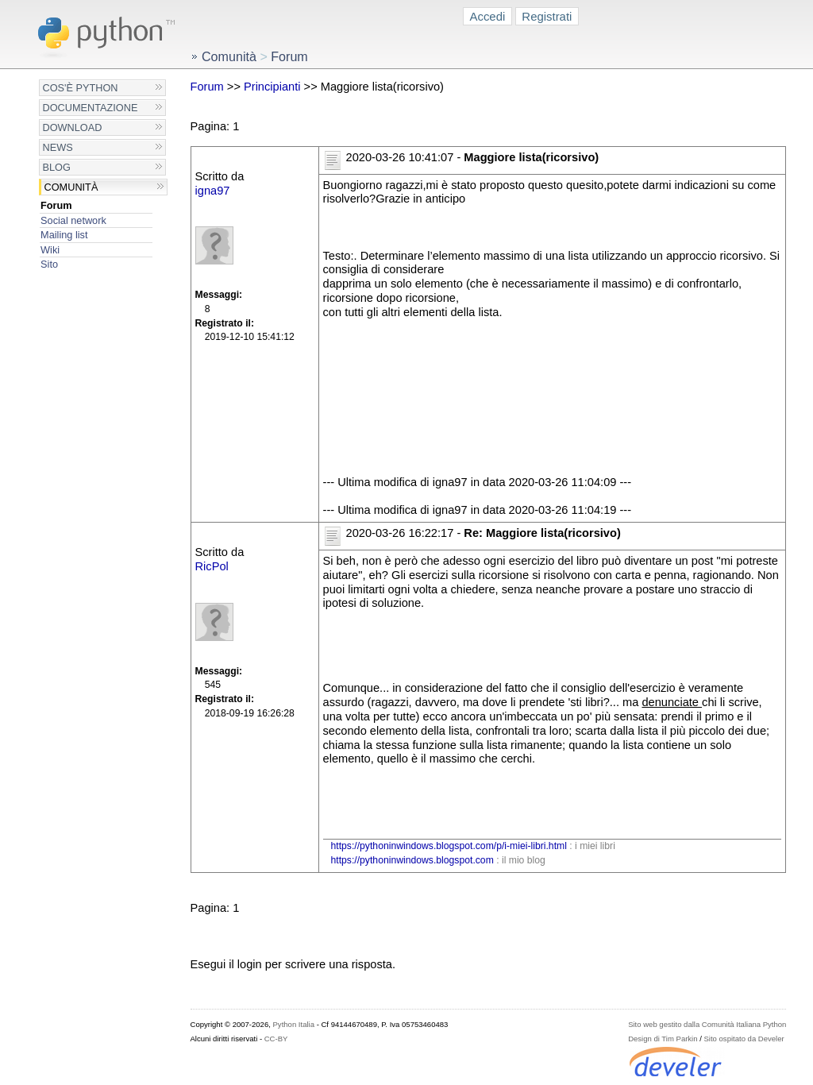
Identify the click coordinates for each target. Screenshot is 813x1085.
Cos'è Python (80, 88)
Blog (57, 167)
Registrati (547, 16)
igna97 (212, 190)
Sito (49, 264)
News (58, 147)
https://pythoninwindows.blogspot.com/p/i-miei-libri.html (449, 845)
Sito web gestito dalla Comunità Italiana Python (707, 1024)
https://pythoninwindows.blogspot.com (412, 860)
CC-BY (276, 1038)
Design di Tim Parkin (662, 1038)
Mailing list (63, 235)
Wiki (50, 250)
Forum (56, 205)
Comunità (71, 187)
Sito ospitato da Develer (744, 1038)
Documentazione (90, 108)
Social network (73, 220)
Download (72, 127)
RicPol (212, 566)
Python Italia (293, 1024)
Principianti (272, 86)
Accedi (488, 16)
